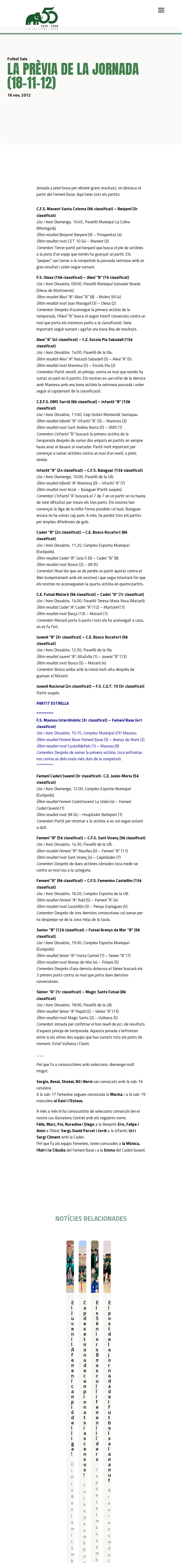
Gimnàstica (49, 1438)
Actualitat (26, 1455)
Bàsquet (47, 1432)
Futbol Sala (31, 1249)
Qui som (24, 1413)
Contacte (51, 1455)
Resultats (47, 1249)
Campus (83, 1413)
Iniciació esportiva (54, 1420)
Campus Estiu (86, 1420)
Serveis (115, 1413)
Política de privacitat (85, 1455)
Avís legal (76, 1461)
